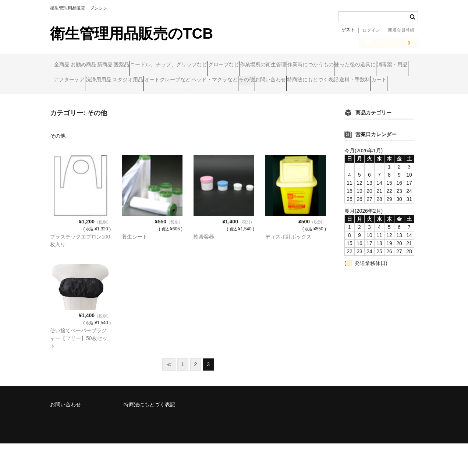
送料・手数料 (277, 96)
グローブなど (298, 65)
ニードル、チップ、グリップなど (228, 65)
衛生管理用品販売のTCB (131, 33)
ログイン (371, 30)
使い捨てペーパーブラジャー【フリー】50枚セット (78, 347)
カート (315, 96)
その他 (126, 96)
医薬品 (167, 65)
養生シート (135, 246)
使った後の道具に (139, 81)
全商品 (65, 65)
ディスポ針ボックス (288, 246)
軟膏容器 (204, 246)
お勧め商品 (101, 65)
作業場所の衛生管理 (352, 65)
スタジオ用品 (323, 81)
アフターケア (236, 81)
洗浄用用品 (280, 81)
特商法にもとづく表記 (221, 96)
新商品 (137, 65)
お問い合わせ (164, 96)
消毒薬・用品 (190, 81)
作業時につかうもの (80, 81)
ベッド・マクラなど (80, 96)
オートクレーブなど (377, 81)
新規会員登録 (401, 30)
